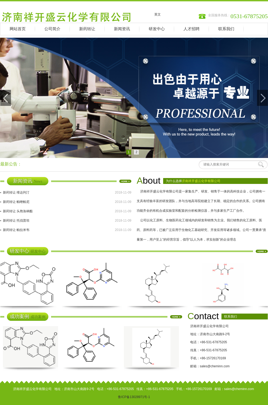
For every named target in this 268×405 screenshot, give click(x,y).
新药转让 (87, 29)
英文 (157, 14)
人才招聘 (191, 29)
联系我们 (226, 29)
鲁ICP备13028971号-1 (134, 397)
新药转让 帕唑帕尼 (16, 202)
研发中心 (157, 29)
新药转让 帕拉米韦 (16, 230)
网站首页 (18, 29)
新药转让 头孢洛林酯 (18, 211)
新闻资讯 (122, 29)
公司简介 (52, 29)
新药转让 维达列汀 (16, 192)
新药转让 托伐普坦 (16, 220)
